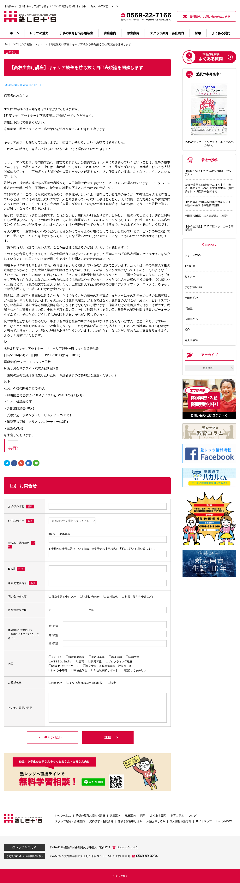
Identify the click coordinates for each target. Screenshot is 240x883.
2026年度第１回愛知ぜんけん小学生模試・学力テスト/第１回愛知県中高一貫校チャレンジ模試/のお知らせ (209, 188)
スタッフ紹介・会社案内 (167, 33)
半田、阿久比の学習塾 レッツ (24, 44)
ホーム (14, 33)
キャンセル (52, 737)
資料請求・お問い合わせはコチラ (206, 16)
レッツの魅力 (39, 33)
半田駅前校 (191, 297)
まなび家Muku (193, 287)
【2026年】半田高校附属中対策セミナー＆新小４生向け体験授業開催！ (209, 203)
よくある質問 (221, 33)
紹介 (187, 329)
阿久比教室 (191, 340)
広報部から (191, 319)
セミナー (190, 276)
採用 (198, 33)
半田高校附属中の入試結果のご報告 (206, 215)
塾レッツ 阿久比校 (24, 847)
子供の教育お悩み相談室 (76, 33)
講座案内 (110, 33)
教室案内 (133, 33)
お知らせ (190, 266)
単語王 (189, 308)
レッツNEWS (193, 255)
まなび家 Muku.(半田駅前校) (24, 856)
